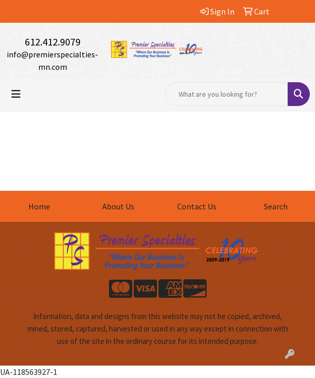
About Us (118, 206)
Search (276, 206)
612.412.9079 (53, 41)
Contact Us (196, 206)
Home (39, 206)
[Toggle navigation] (16, 94)
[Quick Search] (226, 94)
